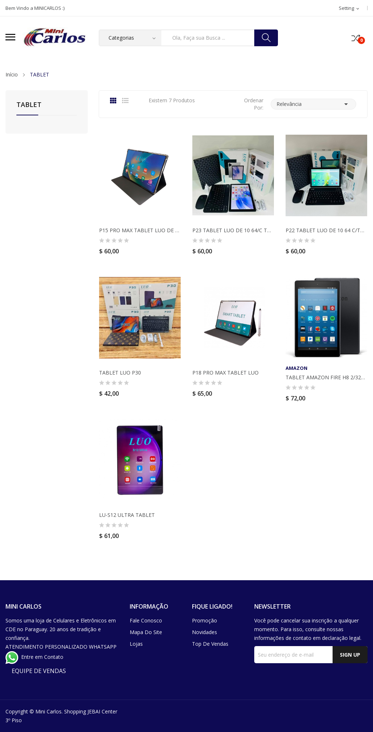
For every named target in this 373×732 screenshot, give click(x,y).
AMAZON (296, 368)
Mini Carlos (48, 711)
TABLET (29, 105)
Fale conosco (146, 620)
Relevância (313, 104)
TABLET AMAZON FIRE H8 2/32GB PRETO (326, 377)
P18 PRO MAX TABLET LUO (225, 372)
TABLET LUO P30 (120, 372)
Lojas (136, 643)
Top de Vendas (210, 643)
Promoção (204, 620)
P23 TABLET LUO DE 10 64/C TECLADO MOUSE (233, 230)
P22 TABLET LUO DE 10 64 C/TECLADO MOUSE (326, 230)
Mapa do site (146, 632)
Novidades (204, 632)
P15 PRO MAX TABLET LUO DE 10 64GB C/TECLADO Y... (140, 230)
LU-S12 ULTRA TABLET (127, 515)
